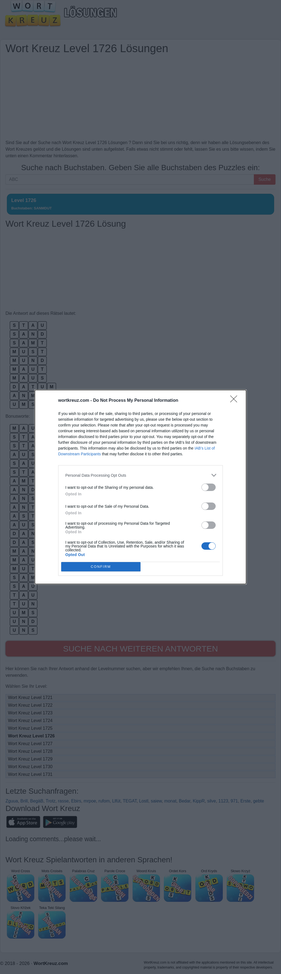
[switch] (208, 487)
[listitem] (140, 475)
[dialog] (140, 487)
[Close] (235, 400)
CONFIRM (101, 567)
